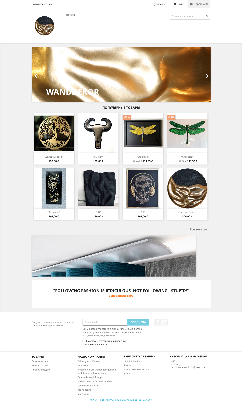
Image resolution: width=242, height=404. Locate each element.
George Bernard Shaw (121, 295)
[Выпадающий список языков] (160, 4)
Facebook (157, 322)
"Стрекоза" (143, 156)
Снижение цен (40, 361)
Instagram (165, 322)
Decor (70, 15)
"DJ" (143, 212)
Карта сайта (84, 389)
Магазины (83, 393)
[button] (45, 74)
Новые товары (40, 365)
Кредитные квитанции (136, 369)
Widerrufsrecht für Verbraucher (95, 381)
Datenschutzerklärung (90, 377)
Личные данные (132, 360)
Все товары (200, 230)
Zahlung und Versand (89, 361)
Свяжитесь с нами (43, 4)
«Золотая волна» (187, 212)
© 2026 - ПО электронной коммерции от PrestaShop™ (121, 399)
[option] (121, 74)
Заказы (127, 365)
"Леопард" (54, 212)
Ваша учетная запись (139, 356)
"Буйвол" (98, 156)
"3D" (98, 212)
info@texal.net (197, 367)
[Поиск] (190, 16)
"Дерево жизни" (54, 156)
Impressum (84, 365)
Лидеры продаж (41, 369)
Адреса (127, 373)
